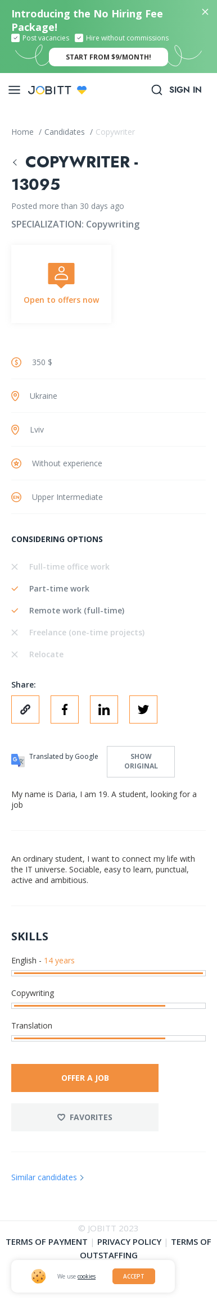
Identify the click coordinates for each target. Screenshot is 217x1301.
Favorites (84, 1117)
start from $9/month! (108, 57)
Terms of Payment (47, 1241)
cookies (87, 1276)
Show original (141, 761)
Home (23, 131)
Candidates (65, 131)
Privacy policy (129, 1241)
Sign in (185, 90)
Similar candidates (44, 1177)
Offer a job (85, 1077)
